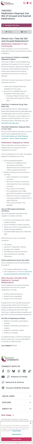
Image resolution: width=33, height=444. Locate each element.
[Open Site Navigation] (30, 3)
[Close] (31, 431)
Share (9, 32)
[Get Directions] (27, 3)
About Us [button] (17, 409)
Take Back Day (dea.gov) (10, 123)
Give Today (6, 415)
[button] (24, 3)
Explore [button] (17, 402)
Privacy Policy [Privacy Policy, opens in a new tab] (16, 439)
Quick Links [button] (17, 396)
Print (24, 32)
